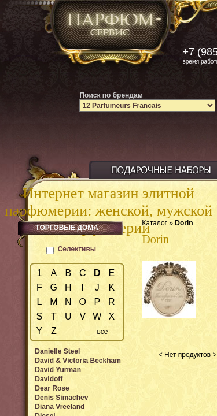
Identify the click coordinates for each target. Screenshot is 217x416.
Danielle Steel (57, 351)
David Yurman (58, 370)
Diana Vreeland (59, 407)
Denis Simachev (61, 397)
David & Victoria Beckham (78, 360)
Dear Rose (52, 388)
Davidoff (48, 379)
